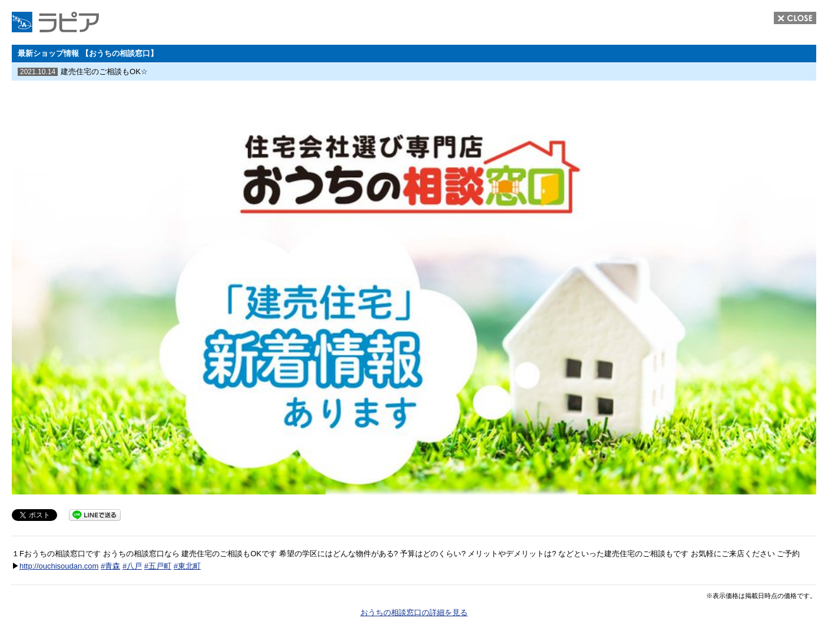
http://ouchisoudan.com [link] (58, 566)
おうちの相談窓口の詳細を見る (414, 612)
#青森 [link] (110, 566)
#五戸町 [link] (157, 566)
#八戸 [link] (132, 566)
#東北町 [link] (187, 566)
